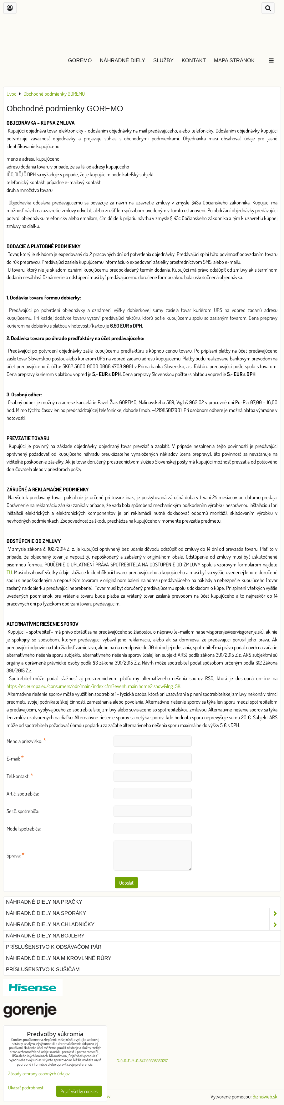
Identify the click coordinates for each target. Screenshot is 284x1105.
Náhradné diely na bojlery (45, 936)
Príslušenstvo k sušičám (43, 969)
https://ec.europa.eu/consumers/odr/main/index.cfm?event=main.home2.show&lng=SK (93, 686)
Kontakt (194, 60)
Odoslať (126, 882)
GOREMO (80, 60)
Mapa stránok (234, 60)
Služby (163, 60)
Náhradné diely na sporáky (143, 913)
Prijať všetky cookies (79, 1091)
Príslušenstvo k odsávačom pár (53, 947)
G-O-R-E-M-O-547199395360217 (142, 1060)
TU (9, 572)
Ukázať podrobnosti (26, 1087)
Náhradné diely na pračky (44, 902)
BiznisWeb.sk (264, 1096)
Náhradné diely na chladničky (143, 924)
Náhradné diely (122, 60)
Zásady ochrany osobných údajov (39, 1073)
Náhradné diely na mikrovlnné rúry (58, 958)
